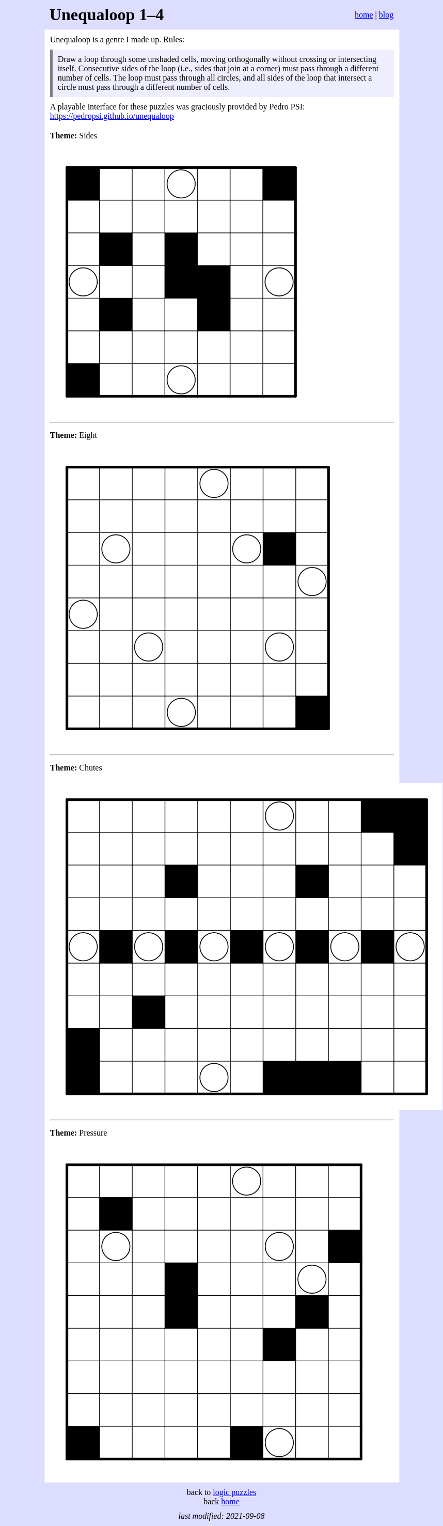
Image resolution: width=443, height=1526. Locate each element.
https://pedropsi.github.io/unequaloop (112, 116)
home (364, 14)
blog (386, 14)
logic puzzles (234, 1492)
